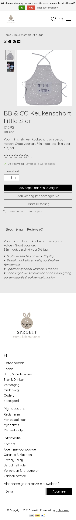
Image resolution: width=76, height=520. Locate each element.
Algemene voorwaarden (20, 450)
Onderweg (11, 390)
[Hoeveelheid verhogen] (15, 178)
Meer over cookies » (47, 7)
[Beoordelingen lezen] (16, 156)
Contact (9, 444)
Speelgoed (11, 401)
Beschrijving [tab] (14, 230)
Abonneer (59, 492)
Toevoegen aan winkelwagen (38, 188)
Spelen (8, 369)
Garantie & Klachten (18, 455)
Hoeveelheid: (11, 171)
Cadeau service (15, 476)
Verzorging (11, 385)
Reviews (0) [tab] (35, 230)
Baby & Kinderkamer (18, 375)
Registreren (12, 415)
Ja (22, 7)
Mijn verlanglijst (14, 431)
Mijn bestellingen (15, 420)
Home (7, 34)
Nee (31, 7)
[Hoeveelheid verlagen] (7, 178)
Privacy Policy (13, 460)
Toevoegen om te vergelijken (22, 211)
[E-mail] (25, 492)
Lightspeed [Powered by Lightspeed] (62, 510)
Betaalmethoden (15, 466)
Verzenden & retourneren (21, 471)
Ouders (9, 396)
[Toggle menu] (68, 19)
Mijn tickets (11, 425)
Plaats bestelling (38, 204)
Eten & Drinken (14, 380)
